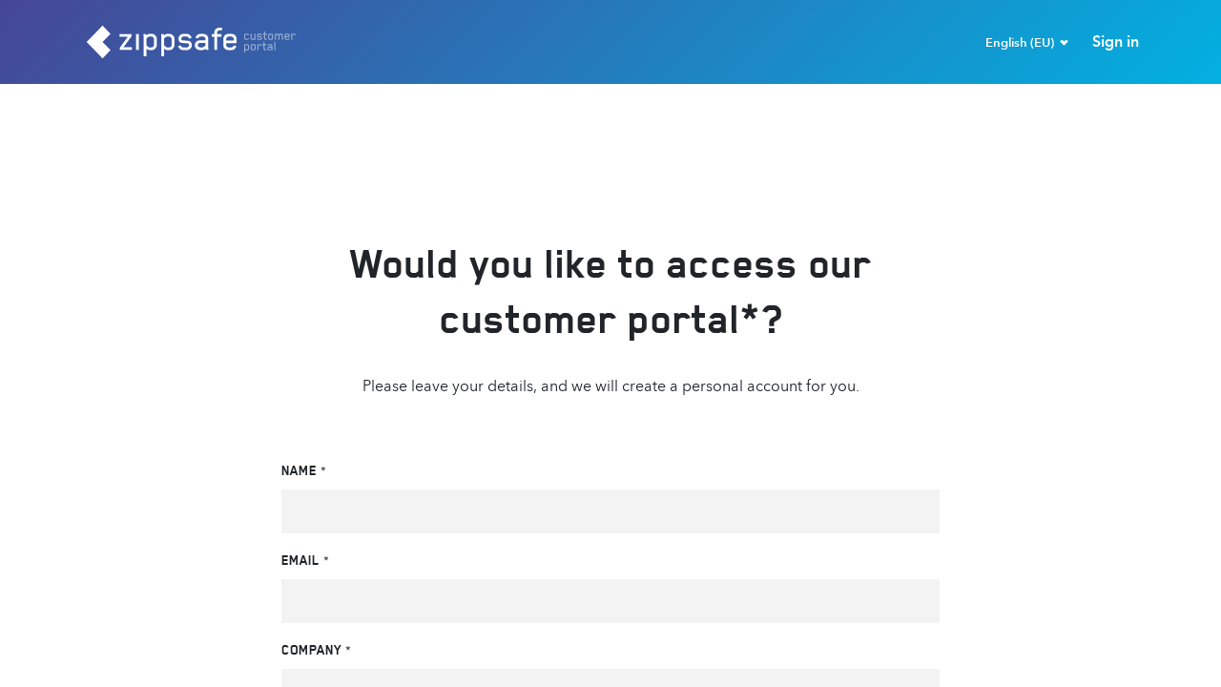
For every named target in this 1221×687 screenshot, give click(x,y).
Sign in (1115, 41)
